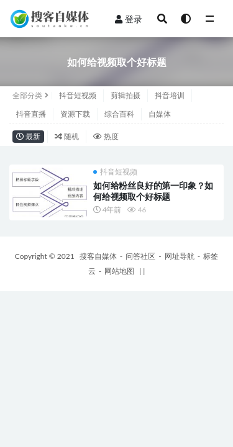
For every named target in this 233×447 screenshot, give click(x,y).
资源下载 (75, 114)
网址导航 (179, 256)
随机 (67, 136)
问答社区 (140, 256)
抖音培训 (170, 95)
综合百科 (119, 114)
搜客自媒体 (98, 256)
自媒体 (159, 114)
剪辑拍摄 (125, 95)
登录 (128, 19)
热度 (106, 136)
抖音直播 (31, 114)
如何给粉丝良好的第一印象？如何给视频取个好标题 (153, 191)
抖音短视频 (77, 95)
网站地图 (119, 271)
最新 (28, 136)
